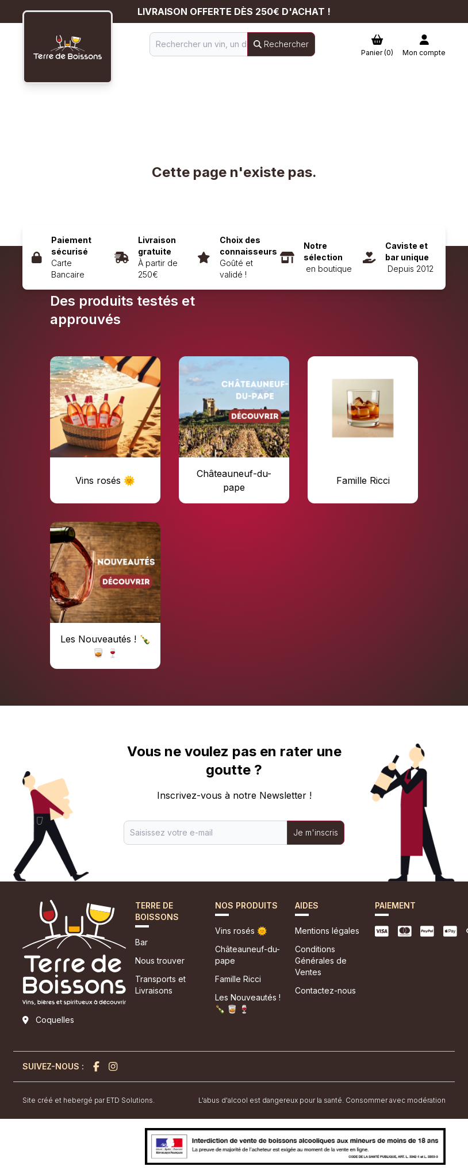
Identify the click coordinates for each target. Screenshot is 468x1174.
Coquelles (55, 1020)
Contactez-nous (325, 990)
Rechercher (281, 44)
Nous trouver (160, 960)
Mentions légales (327, 931)
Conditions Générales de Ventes (321, 960)
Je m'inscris (315, 832)
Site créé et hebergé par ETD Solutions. (88, 1100)
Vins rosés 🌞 (241, 931)
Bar (141, 942)
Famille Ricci (238, 979)
